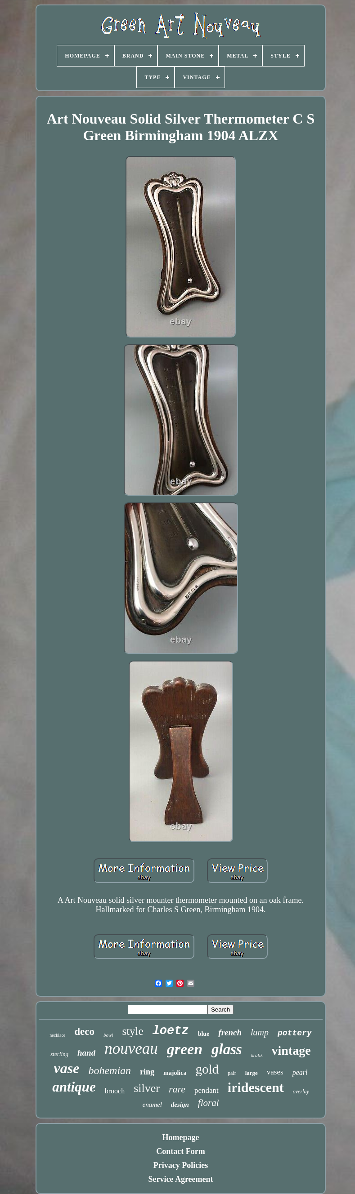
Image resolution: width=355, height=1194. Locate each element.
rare (177, 1089)
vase (67, 1068)
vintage (291, 1050)
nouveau (131, 1048)
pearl (300, 1072)
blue (204, 1033)
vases (275, 1072)
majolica (174, 1073)
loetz (171, 1031)
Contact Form (180, 1151)
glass (226, 1049)
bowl (108, 1035)
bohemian (109, 1070)
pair (232, 1073)
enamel (152, 1104)
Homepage (180, 1137)
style (132, 1031)
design (180, 1104)
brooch (115, 1091)
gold (207, 1069)
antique (73, 1087)
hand (86, 1052)
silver (147, 1088)
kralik (257, 1055)
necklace (57, 1035)
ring (147, 1071)
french (230, 1032)
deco (84, 1031)
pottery (295, 1033)
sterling (59, 1054)
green (184, 1049)
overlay (301, 1091)
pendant (206, 1090)
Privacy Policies (180, 1165)
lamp (260, 1032)
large (251, 1073)
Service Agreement (180, 1179)
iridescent (256, 1087)
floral (208, 1102)
